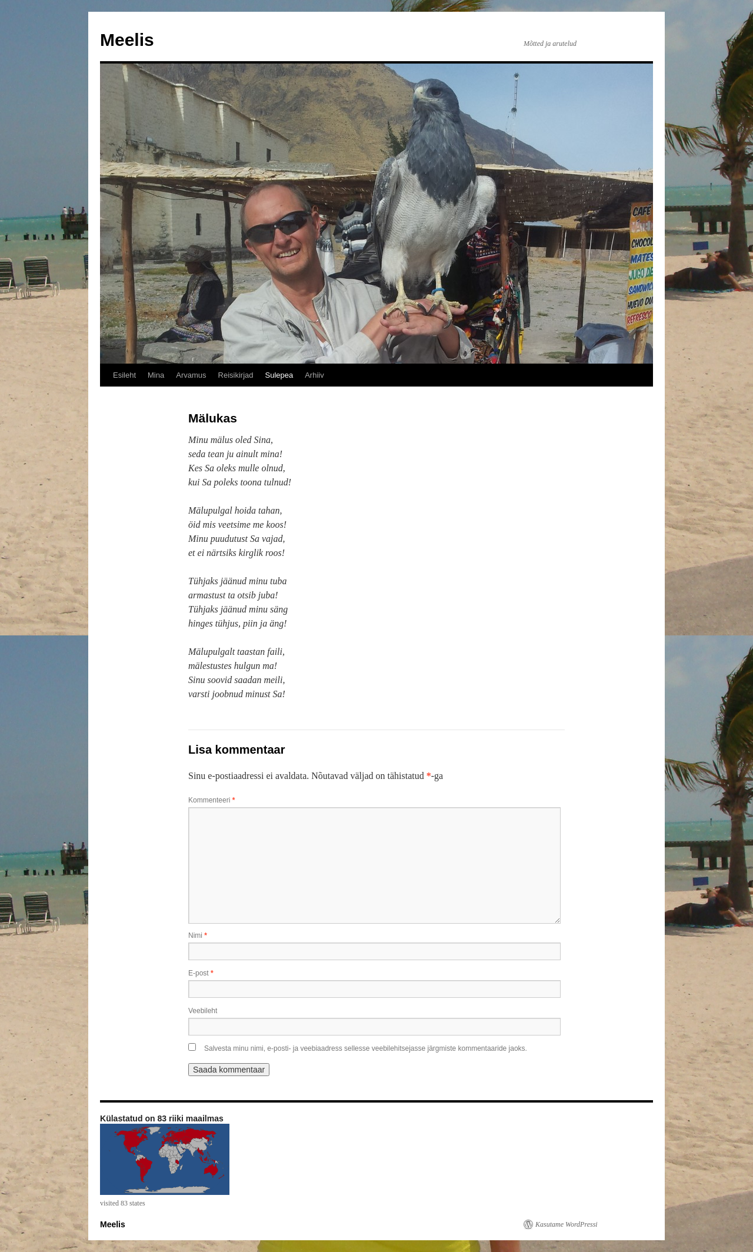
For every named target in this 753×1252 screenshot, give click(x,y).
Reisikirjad (236, 375)
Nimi (197, 935)
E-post (201, 973)
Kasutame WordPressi (566, 1224)
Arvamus (191, 375)
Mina (156, 375)
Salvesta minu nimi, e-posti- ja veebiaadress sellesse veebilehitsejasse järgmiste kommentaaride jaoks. (365, 1048)
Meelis (127, 39)
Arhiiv (314, 375)
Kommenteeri (211, 800)
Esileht (124, 375)
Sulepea (279, 375)
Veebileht (202, 1011)
